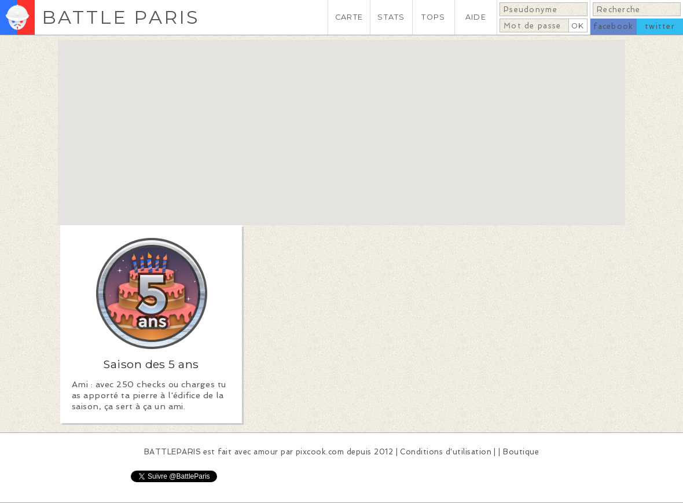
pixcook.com (320, 451)
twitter (660, 26)
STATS (391, 17)
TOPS (433, 17)
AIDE (475, 17)
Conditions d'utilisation (445, 451)
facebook (613, 26)
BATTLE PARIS (121, 17)
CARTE (349, 17)
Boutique (521, 451)
